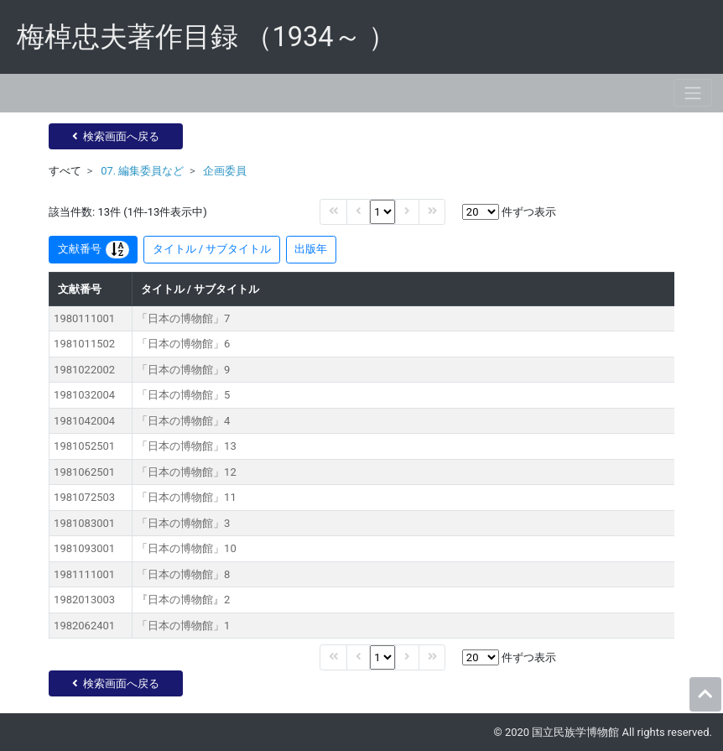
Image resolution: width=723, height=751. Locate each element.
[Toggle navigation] (693, 93)
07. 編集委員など (142, 170)
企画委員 (225, 170)
